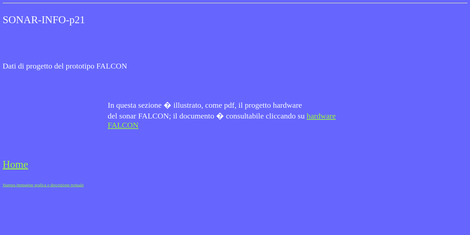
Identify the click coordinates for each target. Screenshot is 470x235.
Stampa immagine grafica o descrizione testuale (43, 184)
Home (15, 164)
